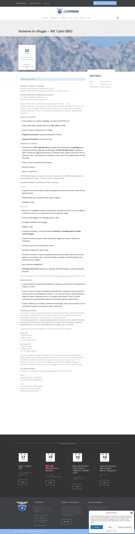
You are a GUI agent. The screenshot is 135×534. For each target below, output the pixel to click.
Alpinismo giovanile (105, 87)
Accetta (97, 527)
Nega (109, 527)
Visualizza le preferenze (124, 527)
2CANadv (43, 531)
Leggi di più (46, 3)
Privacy (114, 530)
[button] (131, 513)
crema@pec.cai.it (41, 522)
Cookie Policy (109, 530)
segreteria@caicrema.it (43, 520)
